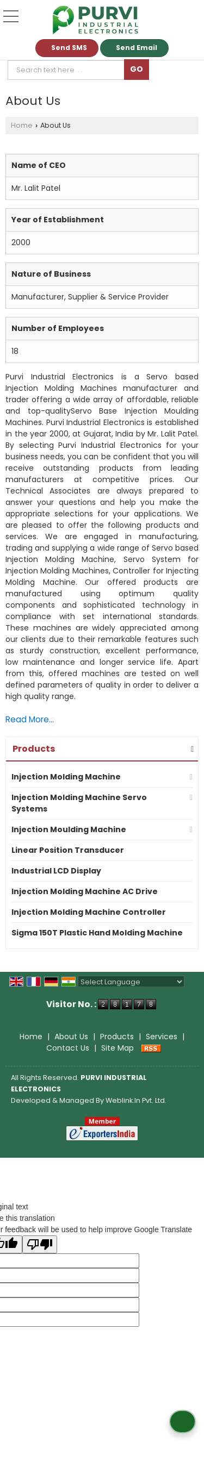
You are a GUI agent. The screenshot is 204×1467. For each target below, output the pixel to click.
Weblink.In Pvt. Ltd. (136, 1100)
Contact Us (67, 1047)
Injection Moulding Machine (68, 829)
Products (34, 748)
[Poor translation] (39, 1244)
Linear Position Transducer (67, 850)
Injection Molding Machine (66, 776)
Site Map (117, 1047)
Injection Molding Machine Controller (88, 912)
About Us (71, 1036)
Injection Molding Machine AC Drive (84, 891)
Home (22, 125)
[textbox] (68, 70)
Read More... (29, 719)
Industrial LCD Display (56, 870)
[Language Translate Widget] (131, 982)
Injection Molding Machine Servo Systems (79, 803)
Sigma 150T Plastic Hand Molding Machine (97, 932)
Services (161, 1036)
